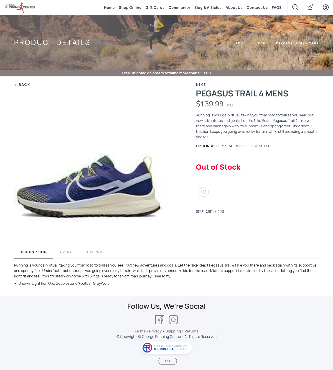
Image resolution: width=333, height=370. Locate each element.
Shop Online (130, 7)
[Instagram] (173, 320)
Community (179, 7)
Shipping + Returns (181, 331)
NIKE (261, 42)
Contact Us (257, 7)
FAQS (277, 7)
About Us (234, 7)
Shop (241, 42)
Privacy (155, 331)
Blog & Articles (207, 7)
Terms (140, 331)
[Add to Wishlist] (204, 192)
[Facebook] (160, 320)
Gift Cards (155, 7)
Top (167, 361)
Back (22, 84)
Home (109, 7)
